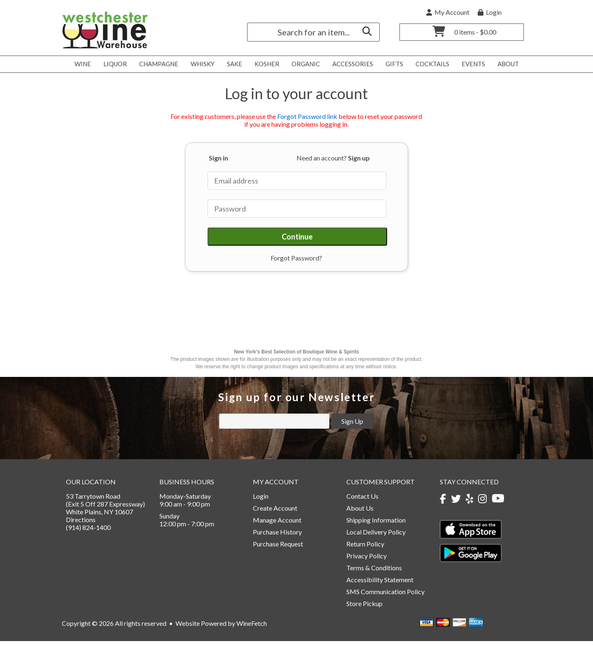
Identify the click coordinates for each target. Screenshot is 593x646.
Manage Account (277, 525)
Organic (303, 64)
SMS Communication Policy (385, 596)
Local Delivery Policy (376, 537)
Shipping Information (376, 525)
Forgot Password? (296, 258)
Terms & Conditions (374, 572)
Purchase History (277, 537)
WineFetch (251, 628)
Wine (80, 64)
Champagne (156, 64)
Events (471, 64)
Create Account (275, 513)
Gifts (392, 64)
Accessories (350, 64)
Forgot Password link (307, 116)
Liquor (112, 64)
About (506, 64)
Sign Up (352, 426)
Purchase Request (278, 549)
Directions (81, 524)
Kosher (264, 64)
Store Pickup (364, 608)
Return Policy (365, 549)
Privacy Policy (366, 561)
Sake (234, 63)
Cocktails (430, 64)
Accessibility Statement (379, 584)
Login (490, 12)
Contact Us (362, 501)
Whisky (200, 64)
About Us (360, 513)
